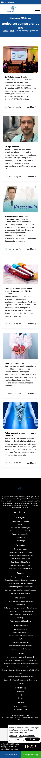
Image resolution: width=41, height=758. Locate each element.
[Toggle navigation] (37, 9)
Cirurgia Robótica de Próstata (20, 531)
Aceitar (32, 739)
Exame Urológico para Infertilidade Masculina (20, 590)
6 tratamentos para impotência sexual (20, 657)
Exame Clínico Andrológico (20, 593)
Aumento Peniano (20, 629)
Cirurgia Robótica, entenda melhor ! (20, 677)
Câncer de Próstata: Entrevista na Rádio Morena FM (20, 664)
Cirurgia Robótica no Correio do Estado (20, 667)
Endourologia (20, 541)
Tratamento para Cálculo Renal (20, 621)
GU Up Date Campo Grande (16, 77)
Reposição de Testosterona (20, 649)
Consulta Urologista (20, 549)
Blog (12, 31)
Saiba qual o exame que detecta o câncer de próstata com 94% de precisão (18, 291)
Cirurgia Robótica (12, 147)
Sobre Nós (20, 691)
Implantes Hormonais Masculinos (20, 646)
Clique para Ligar (20, 709)
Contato (20, 698)
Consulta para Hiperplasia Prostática (20, 555)
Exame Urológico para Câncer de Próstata (20, 577)
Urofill (21, 639)
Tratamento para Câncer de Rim (20, 614)
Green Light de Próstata (20, 521)
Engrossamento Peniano (20, 642)
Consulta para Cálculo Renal (20, 562)
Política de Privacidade (27, 736)
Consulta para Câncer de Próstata (20, 552)
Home (5, 31)
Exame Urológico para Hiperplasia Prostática (20, 580)
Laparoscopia (20, 537)
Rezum (20, 524)
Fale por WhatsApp (20, 706)
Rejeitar (16, 739)
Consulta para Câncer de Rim (20, 559)
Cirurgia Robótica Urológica (20, 528)
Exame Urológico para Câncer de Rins (20, 583)
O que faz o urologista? (14, 363)
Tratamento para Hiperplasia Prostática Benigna (20, 608)
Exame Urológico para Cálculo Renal (20, 587)
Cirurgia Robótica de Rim (20, 534)
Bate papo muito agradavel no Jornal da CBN (20, 660)
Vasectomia (20, 605)
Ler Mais (31, 107)
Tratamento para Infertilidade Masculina (20, 611)
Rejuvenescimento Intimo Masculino (20, 636)
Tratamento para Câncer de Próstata (20, 601)
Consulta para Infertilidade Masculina (20, 568)
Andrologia (20, 618)
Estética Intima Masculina (20, 632)
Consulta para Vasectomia (20, 565)
